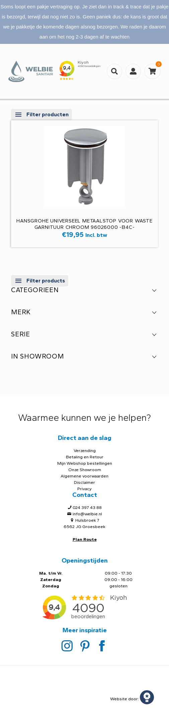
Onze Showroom (84, 469)
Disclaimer (84, 482)
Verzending (85, 450)
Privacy (84, 488)
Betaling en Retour (84, 456)
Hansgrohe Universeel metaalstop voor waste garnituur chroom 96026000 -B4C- (84, 224)
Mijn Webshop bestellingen (84, 463)
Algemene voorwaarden (84, 475)
